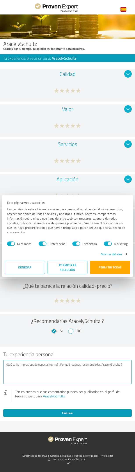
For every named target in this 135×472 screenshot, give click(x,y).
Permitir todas (110, 267)
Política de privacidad (86, 456)
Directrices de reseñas (34, 456)
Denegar (25, 267)
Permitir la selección (67, 267)
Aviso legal (107, 456)
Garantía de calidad (60, 456)
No (79, 330)
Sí (61, 330)
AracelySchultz (54, 396)
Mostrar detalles (112, 254)
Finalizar (67, 413)
